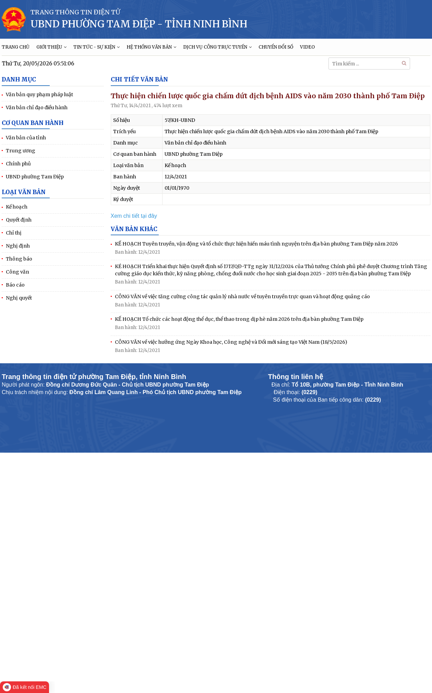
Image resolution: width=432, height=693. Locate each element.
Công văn (17, 272)
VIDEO (307, 47)
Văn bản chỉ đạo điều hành (37, 107)
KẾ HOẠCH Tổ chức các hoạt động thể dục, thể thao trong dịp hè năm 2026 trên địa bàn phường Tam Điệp (239, 319)
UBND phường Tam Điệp (35, 177)
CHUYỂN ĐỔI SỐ (276, 47)
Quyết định (19, 220)
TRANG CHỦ (15, 47)
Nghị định (18, 246)
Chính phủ (18, 164)
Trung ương (20, 151)
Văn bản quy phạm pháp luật (39, 94)
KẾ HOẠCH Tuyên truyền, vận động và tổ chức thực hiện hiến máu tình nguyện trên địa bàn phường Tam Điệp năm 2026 (256, 244)
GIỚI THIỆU (51, 47)
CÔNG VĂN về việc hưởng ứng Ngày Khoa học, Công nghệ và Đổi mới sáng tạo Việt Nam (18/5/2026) (231, 342)
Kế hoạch (16, 207)
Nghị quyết (19, 298)
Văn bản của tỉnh (26, 138)
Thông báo (19, 259)
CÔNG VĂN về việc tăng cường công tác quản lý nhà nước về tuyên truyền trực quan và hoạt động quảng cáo (242, 296)
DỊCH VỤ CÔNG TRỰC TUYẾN (217, 47)
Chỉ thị (14, 233)
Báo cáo (15, 285)
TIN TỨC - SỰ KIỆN (96, 47)
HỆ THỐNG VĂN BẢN (151, 47)
